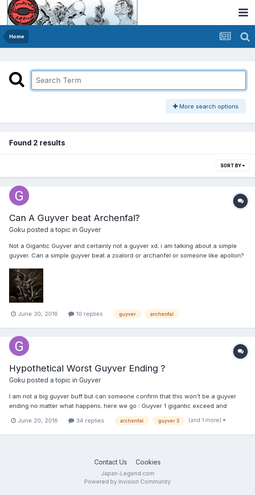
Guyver (90, 229)
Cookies (148, 462)
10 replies (85, 313)
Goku (17, 229)
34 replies (86, 420)
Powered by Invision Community (127, 481)
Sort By (232, 165)
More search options (206, 106)
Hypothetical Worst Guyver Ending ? (87, 368)
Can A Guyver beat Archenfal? (74, 217)
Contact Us (110, 462)
